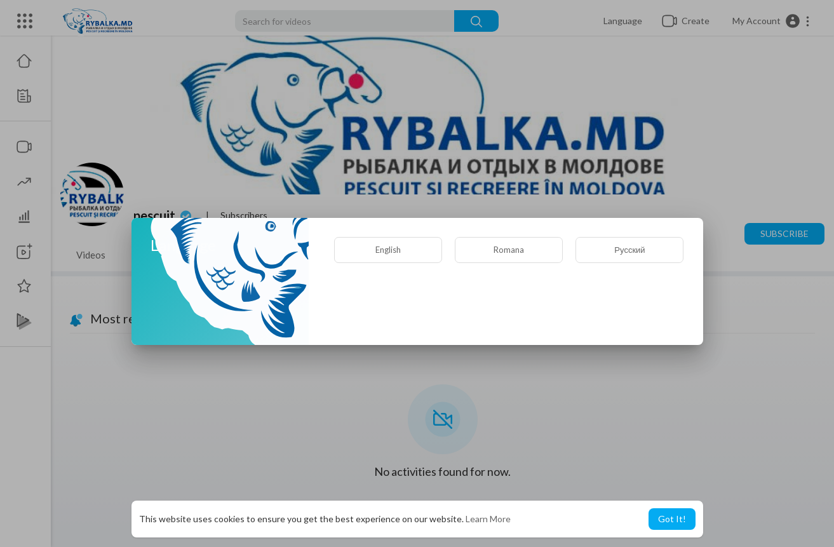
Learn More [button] (488, 518)
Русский (629, 250)
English (388, 250)
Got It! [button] (672, 518)
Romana (509, 250)
